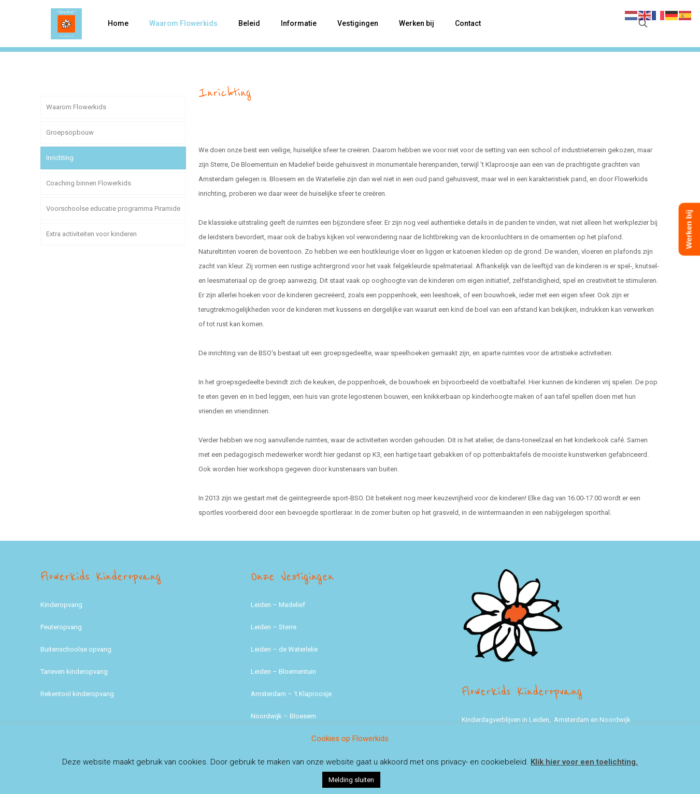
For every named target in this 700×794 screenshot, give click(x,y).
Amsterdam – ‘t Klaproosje (291, 694)
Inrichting (60, 158)
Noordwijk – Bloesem (283, 716)
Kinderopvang (61, 605)
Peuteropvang (61, 627)
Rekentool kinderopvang (77, 694)
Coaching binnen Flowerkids (88, 183)
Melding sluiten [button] (351, 780)
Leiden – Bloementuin (283, 671)
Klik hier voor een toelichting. (584, 762)
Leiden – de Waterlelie (284, 649)
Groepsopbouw (70, 132)
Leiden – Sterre (273, 627)
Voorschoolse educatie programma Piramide (113, 208)
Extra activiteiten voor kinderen (91, 234)
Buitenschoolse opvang (75, 649)
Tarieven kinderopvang (74, 671)
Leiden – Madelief (278, 605)
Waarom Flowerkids (76, 107)
